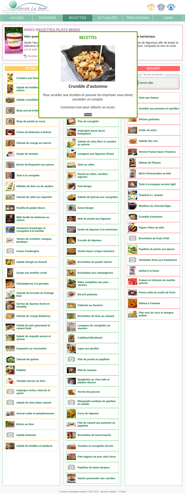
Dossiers (47, 18)
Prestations (137, 18)
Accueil (17, 18)
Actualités (108, 18)
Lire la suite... (31, 49)
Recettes (77, 18)
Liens (168, 18)
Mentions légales (108, 491)
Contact (122, 491)
